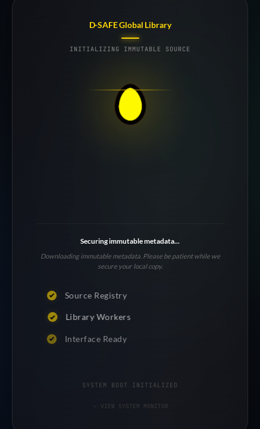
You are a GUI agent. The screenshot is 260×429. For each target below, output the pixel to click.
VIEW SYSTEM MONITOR (130, 406)
